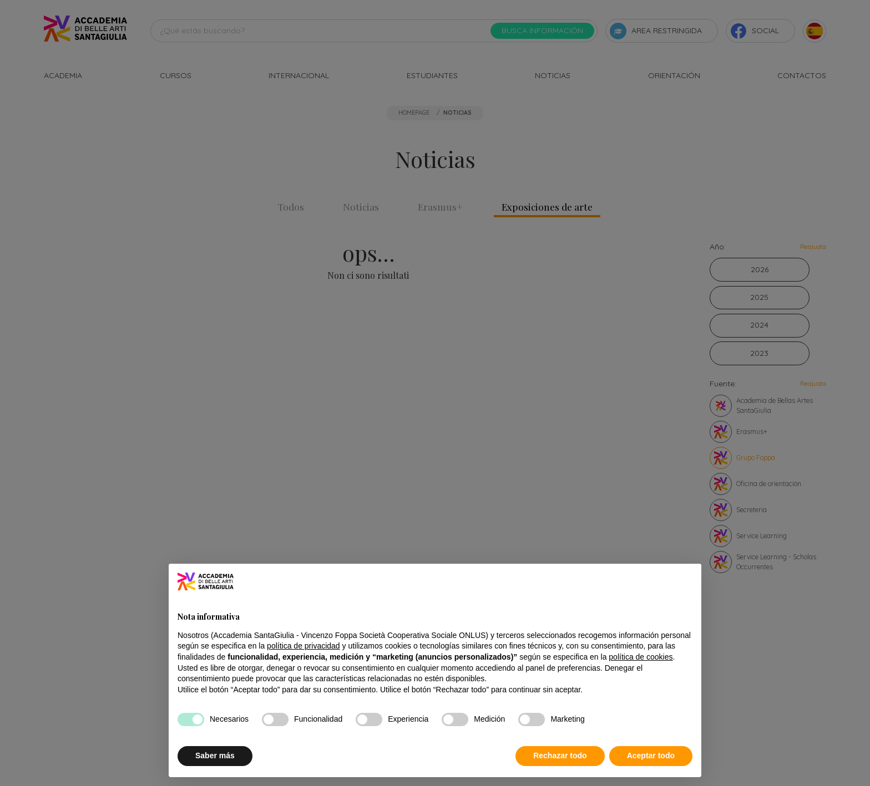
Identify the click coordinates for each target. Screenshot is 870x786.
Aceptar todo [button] (651, 755)
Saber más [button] (215, 755)
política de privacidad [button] (303, 645)
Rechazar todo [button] (559, 755)
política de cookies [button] (640, 656)
